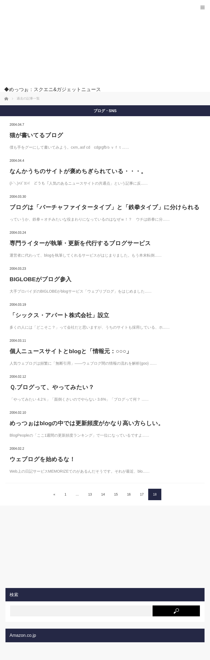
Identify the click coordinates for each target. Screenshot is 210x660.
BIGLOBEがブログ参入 (40, 279)
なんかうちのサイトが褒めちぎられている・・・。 (78, 171)
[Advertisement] (96, 46)
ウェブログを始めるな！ (42, 459)
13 (90, 494)
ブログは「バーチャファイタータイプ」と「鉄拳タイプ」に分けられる (105, 207)
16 (129, 494)
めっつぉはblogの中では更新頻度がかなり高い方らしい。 (87, 423)
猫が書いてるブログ (36, 135)
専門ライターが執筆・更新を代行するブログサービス (80, 243)
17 (142, 494)
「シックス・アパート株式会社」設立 (59, 315)
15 (116, 494)
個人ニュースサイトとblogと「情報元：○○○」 (71, 351)
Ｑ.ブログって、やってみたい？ (52, 387)
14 (103, 494)
